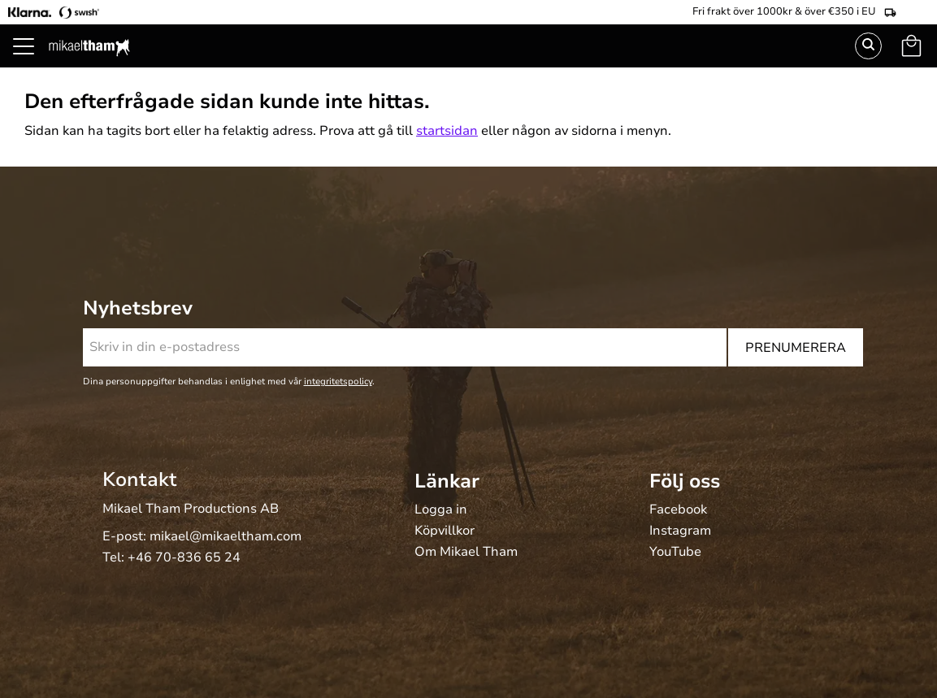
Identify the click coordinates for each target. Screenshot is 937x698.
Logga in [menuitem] (440, 510)
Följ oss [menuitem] (684, 481)
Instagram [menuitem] (680, 531)
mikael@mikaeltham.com (225, 536)
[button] (32, 65)
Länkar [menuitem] (446, 481)
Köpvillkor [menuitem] (444, 531)
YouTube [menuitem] (675, 552)
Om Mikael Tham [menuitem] (466, 552)
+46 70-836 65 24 (184, 557)
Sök (868, 46)
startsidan (447, 131)
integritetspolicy (338, 381)
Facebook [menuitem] (678, 510)
